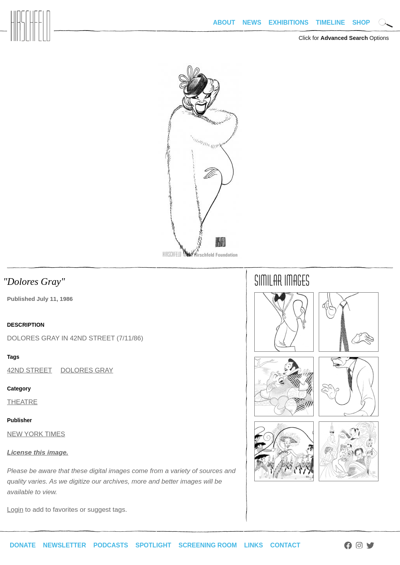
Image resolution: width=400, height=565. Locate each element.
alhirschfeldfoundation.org (30, 26)
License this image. (37, 452)
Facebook (348, 545)
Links (253, 545)
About (224, 22)
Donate (23, 545)
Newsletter (64, 545)
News (252, 22)
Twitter (370, 545)
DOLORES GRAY (87, 370)
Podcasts (110, 545)
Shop (361, 22)
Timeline (330, 22)
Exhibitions (289, 22)
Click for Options (343, 38)
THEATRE (22, 402)
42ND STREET (29, 370)
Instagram (359, 545)
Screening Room (208, 545)
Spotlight (153, 545)
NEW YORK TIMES (36, 434)
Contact (285, 545)
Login (15, 509)
